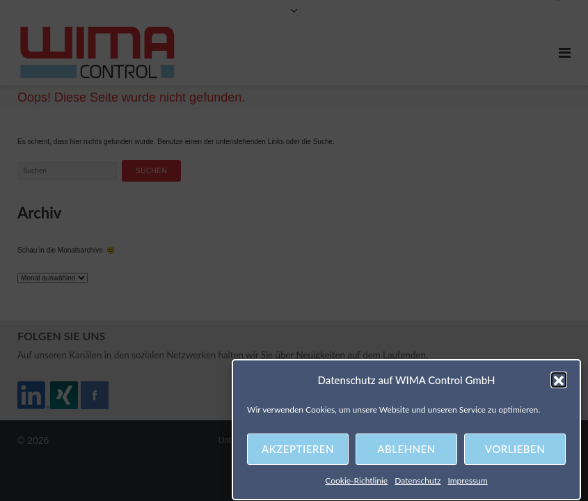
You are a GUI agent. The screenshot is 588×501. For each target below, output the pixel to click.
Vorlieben (515, 451)
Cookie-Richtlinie (356, 482)
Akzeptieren (298, 451)
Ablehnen (406, 451)
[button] (559, 382)
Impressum (467, 482)
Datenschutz (417, 482)
